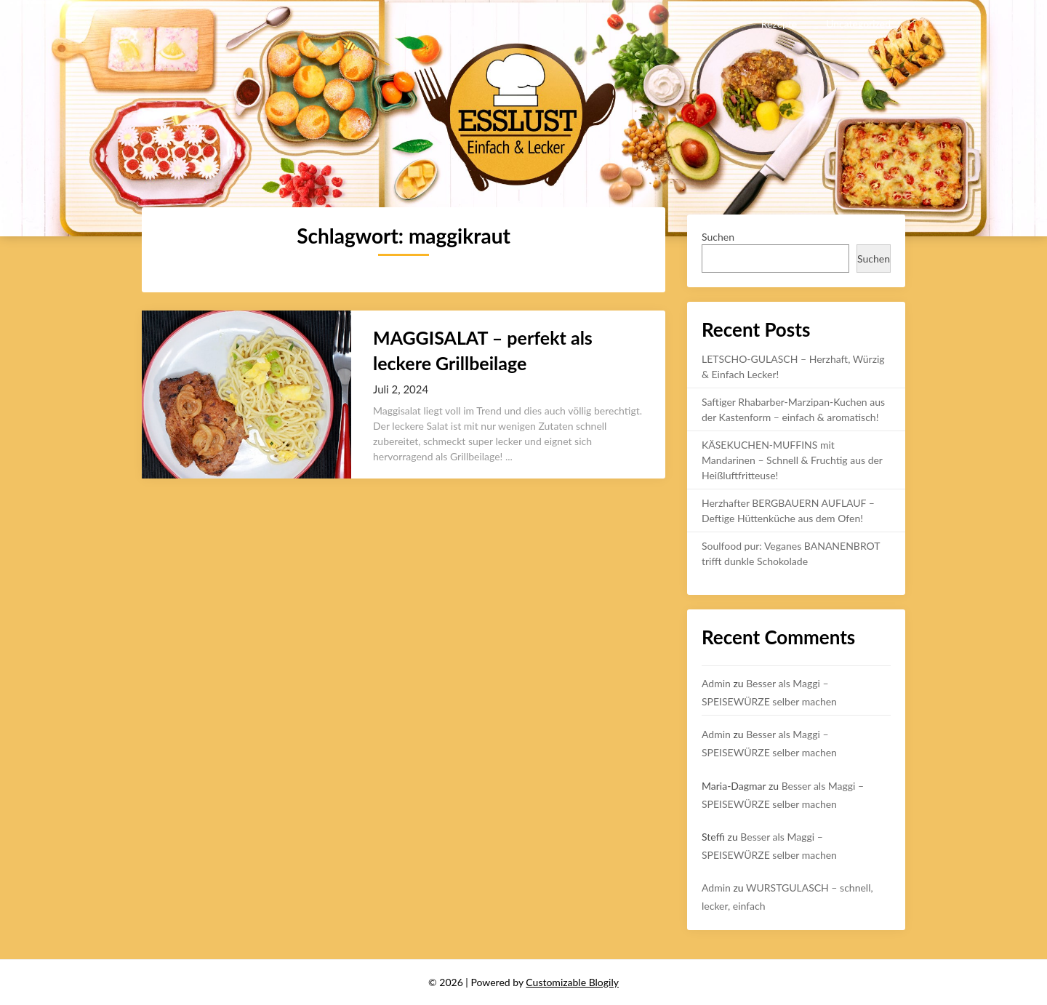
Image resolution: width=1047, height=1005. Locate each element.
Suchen (718, 237)
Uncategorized (858, 23)
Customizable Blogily (572, 982)
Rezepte (779, 23)
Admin (716, 683)
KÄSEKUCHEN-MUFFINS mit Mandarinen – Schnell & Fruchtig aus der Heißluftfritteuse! (792, 460)
